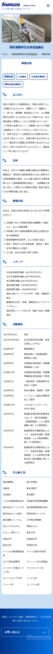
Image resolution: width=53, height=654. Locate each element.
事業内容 (9, 76)
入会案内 (22, 76)
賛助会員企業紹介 (13, 84)
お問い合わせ (12, 632)
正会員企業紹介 (38, 76)
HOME (4, 54)
